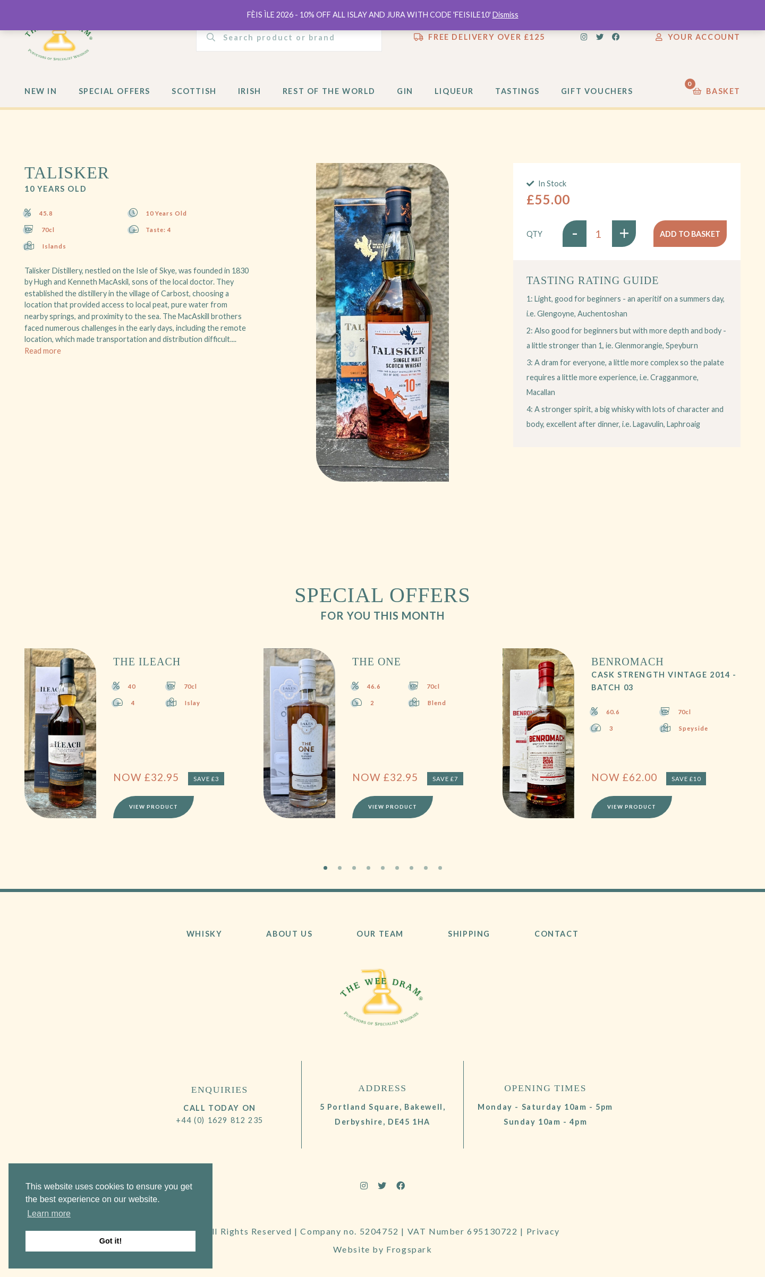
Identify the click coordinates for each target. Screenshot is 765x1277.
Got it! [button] (110, 1241)
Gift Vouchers (597, 91)
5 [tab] (383, 868)
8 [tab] (426, 868)
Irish (249, 91)
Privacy (543, 1231)
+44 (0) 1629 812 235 (220, 1120)
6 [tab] (397, 868)
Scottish (194, 91)
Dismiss (505, 14)
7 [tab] (411, 868)
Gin (405, 91)
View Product (153, 807)
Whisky (204, 933)
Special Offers (114, 91)
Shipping (469, 933)
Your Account (698, 36)
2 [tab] (340, 868)
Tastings (517, 91)
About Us (289, 933)
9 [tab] (440, 868)
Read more (42, 350)
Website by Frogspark (382, 1249)
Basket (717, 88)
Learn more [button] (49, 1213)
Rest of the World (329, 91)
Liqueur (454, 91)
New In (40, 91)
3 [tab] (354, 868)
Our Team (380, 933)
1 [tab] (325, 868)
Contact (556, 933)
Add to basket (690, 233)
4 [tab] (368, 868)
